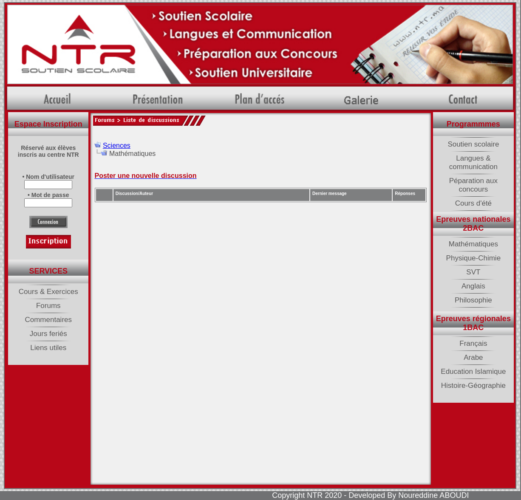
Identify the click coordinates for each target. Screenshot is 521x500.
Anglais (473, 286)
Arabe (473, 357)
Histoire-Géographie (473, 385)
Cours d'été (473, 203)
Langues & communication (473, 162)
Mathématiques (473, 244)
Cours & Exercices (48, 292)
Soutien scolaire (473, 144)
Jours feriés (48, 334)
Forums (48, 306)
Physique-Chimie (473, 258)
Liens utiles (48, 348)
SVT (473, 272)
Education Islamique (473, 371)
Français (473, 343)
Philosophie (473, 300)
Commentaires (48, 320)
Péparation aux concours (473, 185)
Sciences (116, 145)
